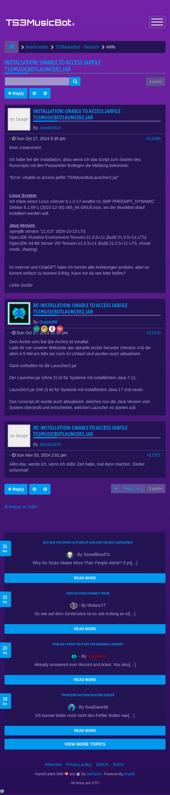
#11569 (154, 138)
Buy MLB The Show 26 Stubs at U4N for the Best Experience (88, 543)
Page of (133, 489)
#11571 (154, 455)
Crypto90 (48, 322)
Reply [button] (16, 93)
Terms (118, 764)
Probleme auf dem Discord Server (88, 695)
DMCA (102, 764)
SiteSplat (93, 774)
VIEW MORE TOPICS (84, 744)
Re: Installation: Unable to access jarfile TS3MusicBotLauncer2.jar (80, 309)
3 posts (155, 82)
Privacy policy (79, 764)
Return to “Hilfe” (21, 507)
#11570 (154, 333)
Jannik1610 (50, 128)
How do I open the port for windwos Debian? (88, 644)
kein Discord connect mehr (88, 594)
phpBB (129, 774)
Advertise (53, 764)
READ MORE (85, 578)
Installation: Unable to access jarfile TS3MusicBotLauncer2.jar (52, 66)
